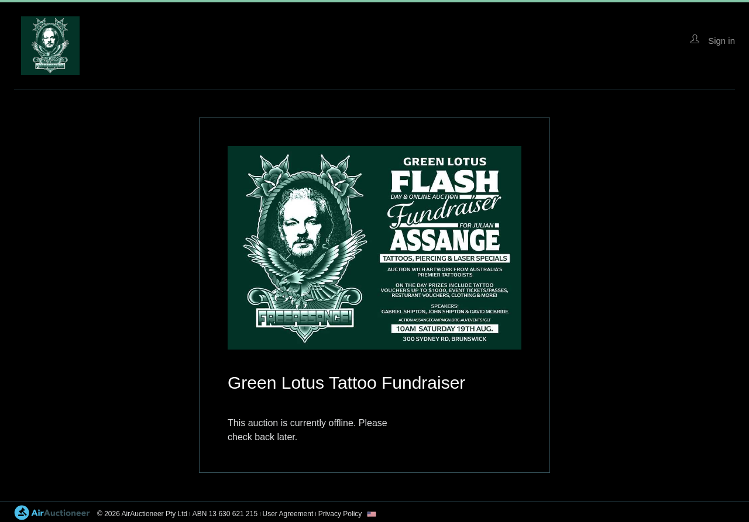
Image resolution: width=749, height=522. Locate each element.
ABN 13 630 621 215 (225, 514)
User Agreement (288, 514)
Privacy (340, 514)
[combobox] (371, 514)
